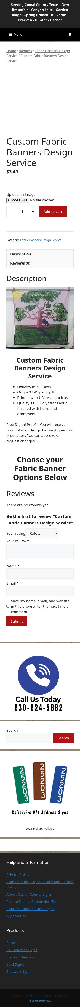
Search (12, 730)
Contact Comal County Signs (30, 908)
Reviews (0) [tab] (20, 263)
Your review (17, 540)
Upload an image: (21, 194)
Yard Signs (15, 964)
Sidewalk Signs (18, 971)
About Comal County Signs (29, 894)
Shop (10, 942)
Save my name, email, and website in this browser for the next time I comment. (40, 606)
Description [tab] (20, 254)
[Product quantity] (22, 211)
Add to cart (53, 211)
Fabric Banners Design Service (40, 240)
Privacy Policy (17, 874)
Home (11, 51)
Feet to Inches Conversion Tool (32, 901)
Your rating (15, 533)
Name (13, 565)
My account (16, 916)
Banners (25, 51)
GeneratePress (40, 1000)
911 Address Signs (21, 949)
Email (12, 583)
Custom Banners (20, 957)
